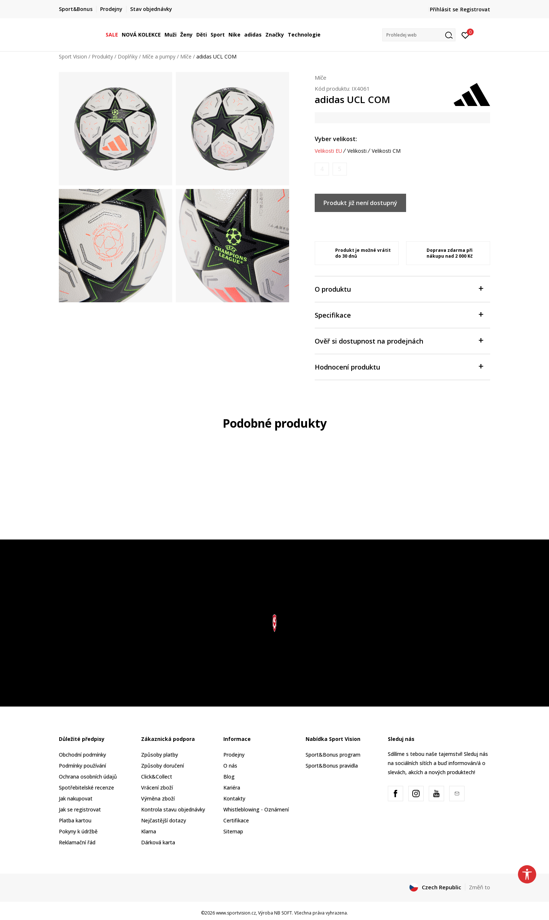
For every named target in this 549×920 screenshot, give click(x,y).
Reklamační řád (77, 842)
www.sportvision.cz (236, 913)
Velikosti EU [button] (328, 151)
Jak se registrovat (80, 809)
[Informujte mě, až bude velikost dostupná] (322, 169)
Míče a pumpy (158, 56)
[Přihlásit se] (465, 34)
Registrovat (475, 9)
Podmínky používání (82, 765)
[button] (418, 35)
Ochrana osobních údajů (88, 776)
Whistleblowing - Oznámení (256, 809)
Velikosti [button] (357, 151)
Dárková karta (158, 842)
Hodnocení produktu (399, 366)
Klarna (148, 831)
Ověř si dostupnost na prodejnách (399, 340)
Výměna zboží (158, 798)
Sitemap (233, 831)
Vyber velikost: (336, 139)
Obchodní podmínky (82, 754)
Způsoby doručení (162, 765)
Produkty (102, 56)
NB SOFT (283, 913)
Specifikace (399, 314)
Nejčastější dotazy (163, 820)
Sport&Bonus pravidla (332, 765)
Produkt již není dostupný (360, 203)
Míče (186, 56)
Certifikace (236, 820)
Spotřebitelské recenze (86, 787)
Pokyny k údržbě (78, 831)
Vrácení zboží (157, 787)
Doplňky (127, 56)
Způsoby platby (159, 754)
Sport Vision (73, 56)
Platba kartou (75, 820)
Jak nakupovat (75, 798)
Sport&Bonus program (333, 754)
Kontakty (234, 798)
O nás (230, 765)
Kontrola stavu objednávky (173, 809)
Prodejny (234, 754)
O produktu (399, 289)
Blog (229, 776)
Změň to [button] (479, 887)
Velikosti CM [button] (386, 151)
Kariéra (231, 787)
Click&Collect (156, 776)
